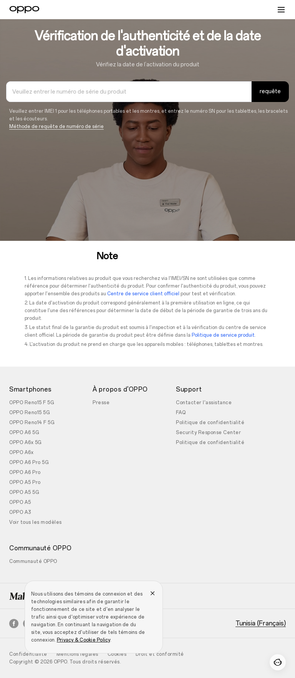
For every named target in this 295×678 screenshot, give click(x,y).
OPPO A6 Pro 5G (29, 462)
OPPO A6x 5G (25, 442)
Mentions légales (77, 654)
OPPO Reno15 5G (29, 412)
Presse (101, 402)
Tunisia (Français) (260, 623)
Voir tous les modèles (35, 522)
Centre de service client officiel (143, 293)
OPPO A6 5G (24, 432)
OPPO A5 (20, 502)
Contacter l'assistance (204, 402)
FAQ (181, 412)
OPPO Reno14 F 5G (32, 422)
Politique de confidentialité (210, 422)
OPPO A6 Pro (25, 472)
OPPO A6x (21, 452)
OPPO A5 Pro (25, 482)
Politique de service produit (223, 335)
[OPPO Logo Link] (24, 9)
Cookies (117, 654)
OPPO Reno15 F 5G (31, 402)
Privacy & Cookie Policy (83, 640)
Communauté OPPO (33, 561)
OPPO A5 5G (24, 492)
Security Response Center (208, 432)
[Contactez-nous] (278, 662)
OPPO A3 (20, 512)
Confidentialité (28, 654)
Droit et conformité (160, 654)
